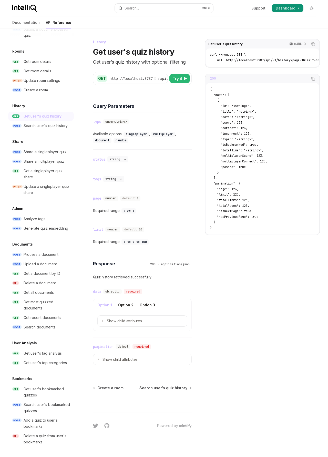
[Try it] (179, 78)
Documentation (26, 24)
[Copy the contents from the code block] (313, 44)
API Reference (58, 24)
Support (258, 8)
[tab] (213, 78)
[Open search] (164, 8)
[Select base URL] (133, 78)
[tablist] (257, 78)
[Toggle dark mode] (312, 8)
